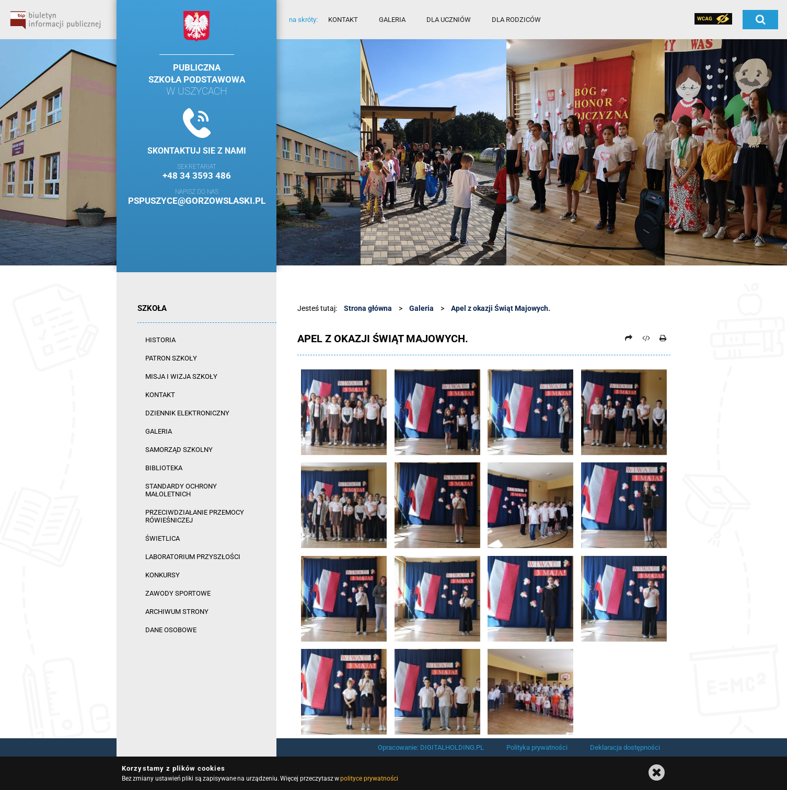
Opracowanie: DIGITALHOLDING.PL (431, 747)
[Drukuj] (662, 338)
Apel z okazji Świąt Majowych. (500, 308)
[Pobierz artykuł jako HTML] (646, 338)
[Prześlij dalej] (628, 338)
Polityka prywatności (537, 747)
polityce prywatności (369, 778)
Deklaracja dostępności (625, 747)
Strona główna (368, 308)
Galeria (421, 308)
